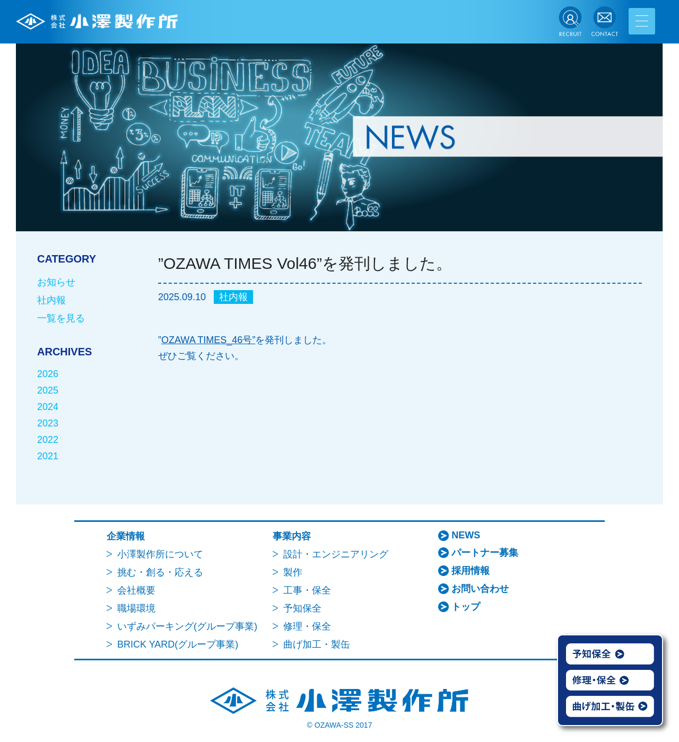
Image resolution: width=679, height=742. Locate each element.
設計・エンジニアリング (335, 554)
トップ (465, 606)
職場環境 (136, 608)
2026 (47, 374)
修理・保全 (307, 626)
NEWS (465, 535)
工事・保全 (307, 590)
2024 (47, 406)
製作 (292, 572)
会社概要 (136, 590)
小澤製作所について (160, 554)
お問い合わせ (480, 588)
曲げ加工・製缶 (316, 644)
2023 (47, 423)
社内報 (233, 297)
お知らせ (56, 282)
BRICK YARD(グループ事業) (177, 644)
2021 (47, 456)
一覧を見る (61, 318)
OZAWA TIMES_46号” (208, 340)
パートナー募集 (484, 552)
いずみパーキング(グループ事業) (187, 626)
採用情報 (470, 570)
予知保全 (302, 608)
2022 (47, 439)
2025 (47, 390)
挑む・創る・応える (160, 572)
